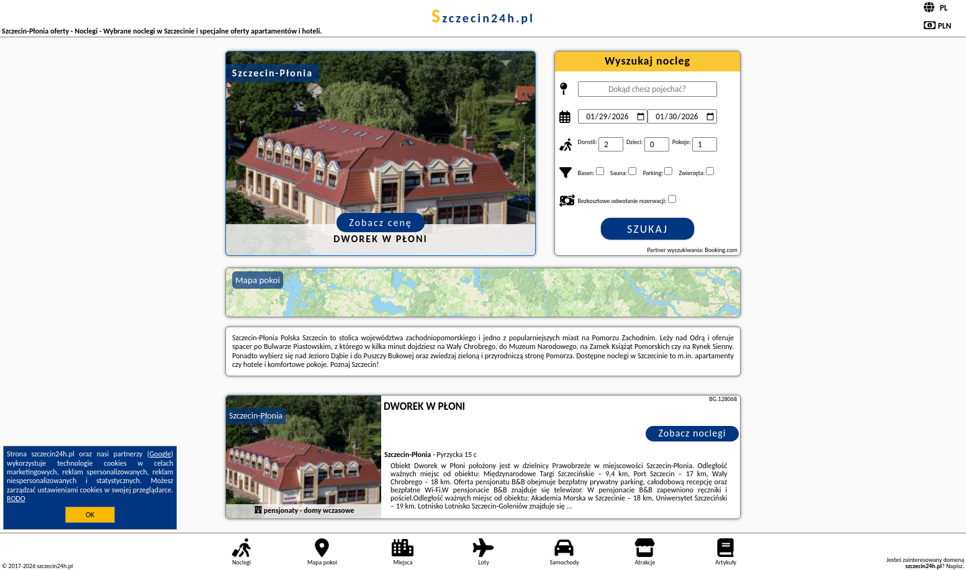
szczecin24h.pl (483, 18)
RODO (16, 498)
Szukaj (647, 229)
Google (160, 454)
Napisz (954, 566)
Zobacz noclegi (692, 433)
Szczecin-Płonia (255, 415)
